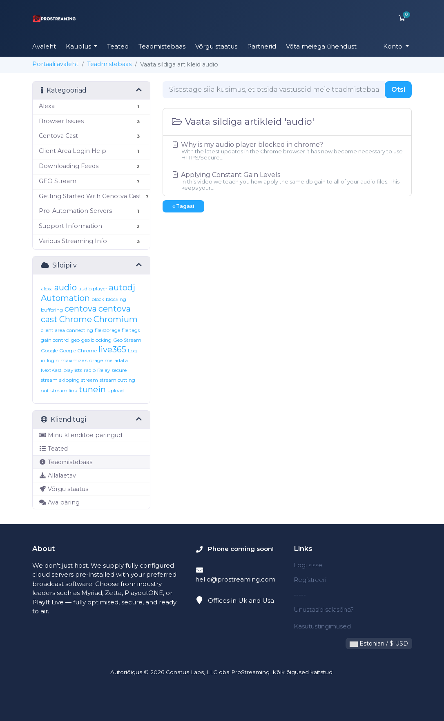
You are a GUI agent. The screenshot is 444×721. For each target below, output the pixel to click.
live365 (112, 349)
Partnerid (261, 46)
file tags (131, 330)
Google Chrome (78, 350)
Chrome (75, 319)
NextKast (51, 370)
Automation (65, 298)
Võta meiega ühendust (321, 46)
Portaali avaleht (55, 64)
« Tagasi (183, 206)
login (53, 360)
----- (300, 595)
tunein (92, 389)
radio (90, 370)
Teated (118, 46)
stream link (64, 390)
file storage (107, 330)
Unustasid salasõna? (324, 609)
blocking (116, 299)
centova (81, 309)
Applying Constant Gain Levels (287, 181)
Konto (393, 46)
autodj (122, 287)
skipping (69, 380)
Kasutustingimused (322, 626)
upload (115, 390)
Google (49, 350)
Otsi (398, 89)
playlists (72, 370)
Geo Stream (127, 340)
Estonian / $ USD (379, 643)
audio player (92, 288)
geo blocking (96, 340)
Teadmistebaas (161, 46)
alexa (47, 288)
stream (89, 380)
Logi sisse (308, 565)
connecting (80, 330)
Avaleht (44, 46)
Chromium (116, 319)
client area (53, 330)
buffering (52, 310)
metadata (116, 360)
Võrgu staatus (216, 46)
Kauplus (79, 46)
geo (75, 340)
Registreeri (310, 580)
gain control (55, 340)
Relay (103, 370)
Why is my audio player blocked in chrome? (287, 151)
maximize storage (81, 360)
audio (65, 287)
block (97, 299)
